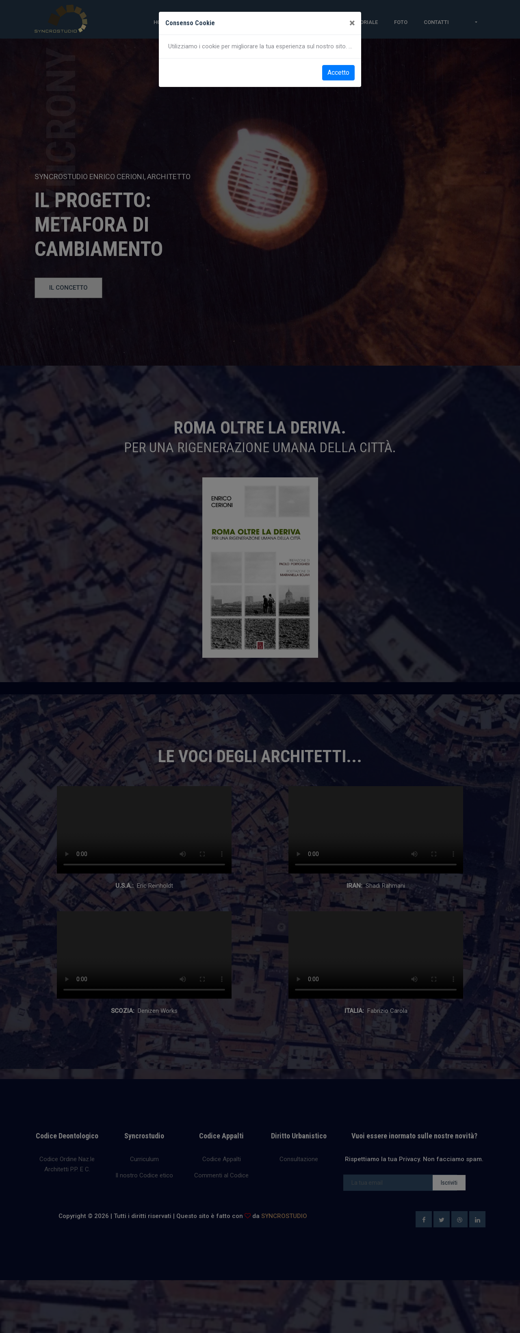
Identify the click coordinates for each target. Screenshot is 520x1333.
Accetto (338, 72)
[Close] (352, 23)
